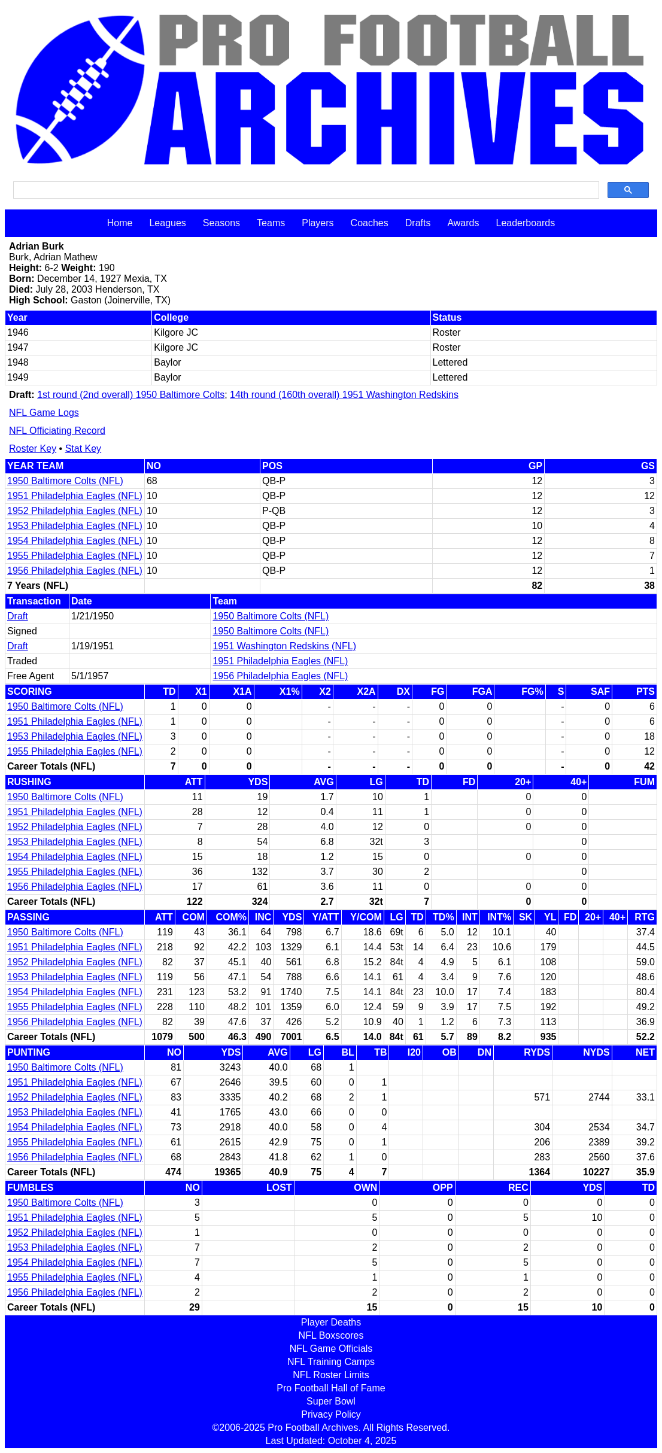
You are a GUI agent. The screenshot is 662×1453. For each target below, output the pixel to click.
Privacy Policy (331, 1414)
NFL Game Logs (44, 413)
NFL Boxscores (331, 1335)
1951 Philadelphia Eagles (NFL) (74, 496)
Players (317, 223)
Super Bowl (331, 1401)
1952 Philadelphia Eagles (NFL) (74, 511)
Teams (271, 223)
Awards (463, 223)
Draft (17, 616)
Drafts (418, 223)
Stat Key (83, 448)
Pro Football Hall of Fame (331, 1388)
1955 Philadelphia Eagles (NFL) (74, 556)
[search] (305, 190)
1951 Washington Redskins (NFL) (284, 646)
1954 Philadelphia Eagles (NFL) (74, 541)
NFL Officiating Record (57, 430)
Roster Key (32, 448)
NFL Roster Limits (331, 1375)
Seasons (221, 223)
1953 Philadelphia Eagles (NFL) (74, 526)
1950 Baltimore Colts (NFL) (65, 481)
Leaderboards (525, 223)
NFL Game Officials (331, 1348)
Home (120, 223)
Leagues (167, 223)
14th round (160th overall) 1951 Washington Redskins (344, 395)
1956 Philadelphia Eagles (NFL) (74, 571)
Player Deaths (331, 1322)
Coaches (369, 223)
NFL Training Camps (331, 1362)
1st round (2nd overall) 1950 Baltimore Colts (130, 395)
